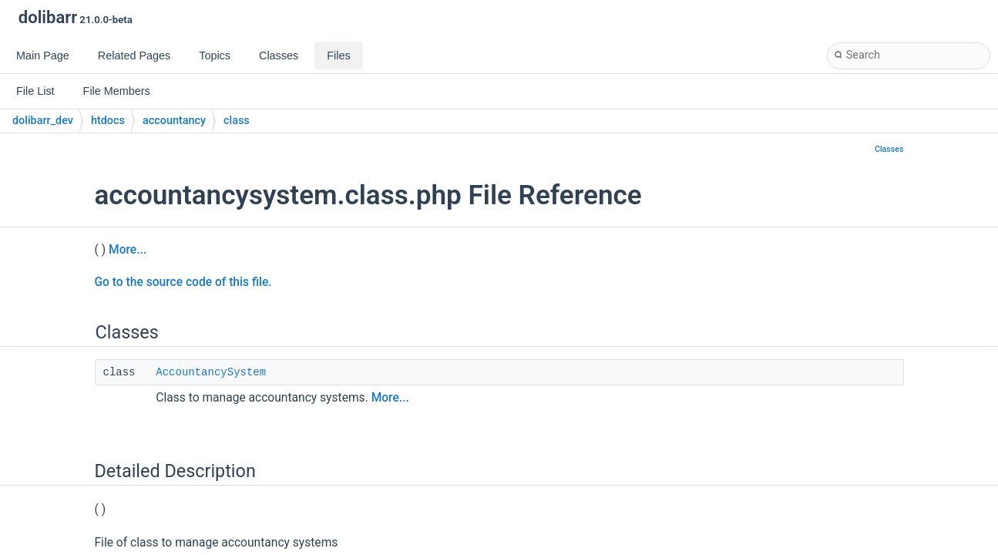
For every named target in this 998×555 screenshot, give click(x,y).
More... (127, 250)
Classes (889, 149)
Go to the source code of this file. (183, 282)
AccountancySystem (211, 372)
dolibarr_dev (42, 120)
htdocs (108, 120)
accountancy (174, 120)
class (236, 120)
